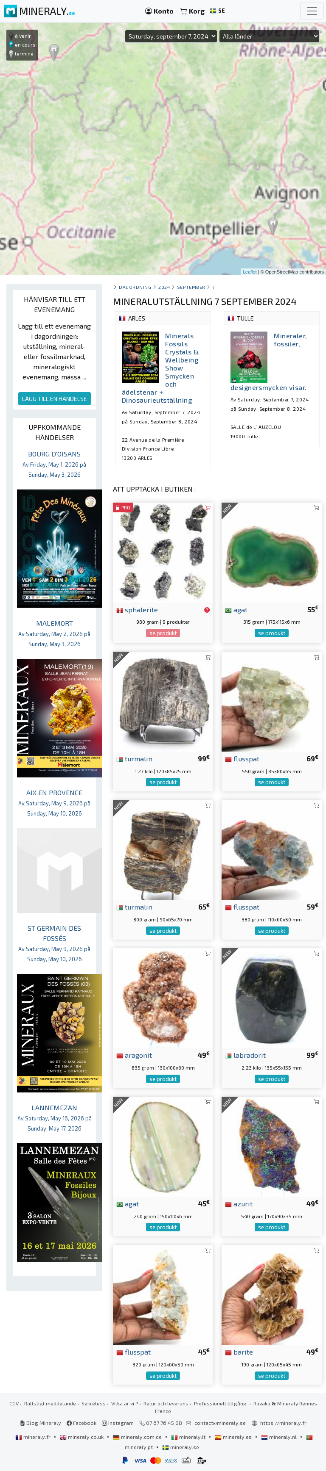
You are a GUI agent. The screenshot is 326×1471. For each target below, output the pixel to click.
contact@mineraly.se (220, 1423)
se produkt (163, 633)
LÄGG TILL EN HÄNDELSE (54, 398)
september (191, 287)
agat (236, 609)
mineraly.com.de (138, 1437)
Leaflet (250, 271)
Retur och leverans (165, 1403)
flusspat (242, 758)
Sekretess (94, 1403)
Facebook (81, 1423)
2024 (164, 287)
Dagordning (135, 287)
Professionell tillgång (221, 1403)
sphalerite (137, 609)
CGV (14, 1403)
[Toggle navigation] (312, 11)
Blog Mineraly (40, 1423)
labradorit (245, 1055)
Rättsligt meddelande (50, 1403)
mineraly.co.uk (82, 1437)
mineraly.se (180, 1447)
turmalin (134, 758)
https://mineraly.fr (283, 1423)
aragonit (134, 1055)
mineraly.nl (279, 1437)
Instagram (118, 1423)
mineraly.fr (33, 1437)
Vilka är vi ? (124, 1403)
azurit (239, 1203)
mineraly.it (189, 1437)
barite (239, 1351)
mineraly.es (234, 1437)
